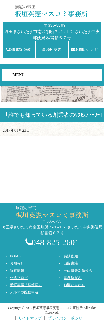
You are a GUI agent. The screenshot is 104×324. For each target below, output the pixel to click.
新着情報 (17, 270)
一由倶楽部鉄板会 (78, 270)
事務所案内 (52, 50)
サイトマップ (30, 318)
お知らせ (17, 263)
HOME (15, 256)
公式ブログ (19, 278)
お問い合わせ (84, 50)
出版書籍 (71, 263)
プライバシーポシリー (66, 318)
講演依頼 (71, 256)
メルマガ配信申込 (24, 292)
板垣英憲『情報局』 (26, 285)
